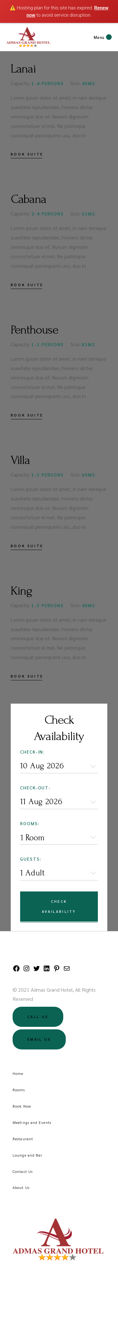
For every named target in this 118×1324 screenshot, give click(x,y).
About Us (21, 1187)
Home (18, 1073)
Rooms (19, 1089)
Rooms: (30, 823)
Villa (20, 460)
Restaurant (23, 1138)
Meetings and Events (32, 1122)
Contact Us (23, 1171)
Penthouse (34, 330)
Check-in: (32, 752)
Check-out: (35, 787)
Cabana (28, 199)
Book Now (22, 1106)
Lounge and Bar (27, 1155)
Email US (39, 1039)
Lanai (23, 69)
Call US (37, 1016)
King (21, 591)
